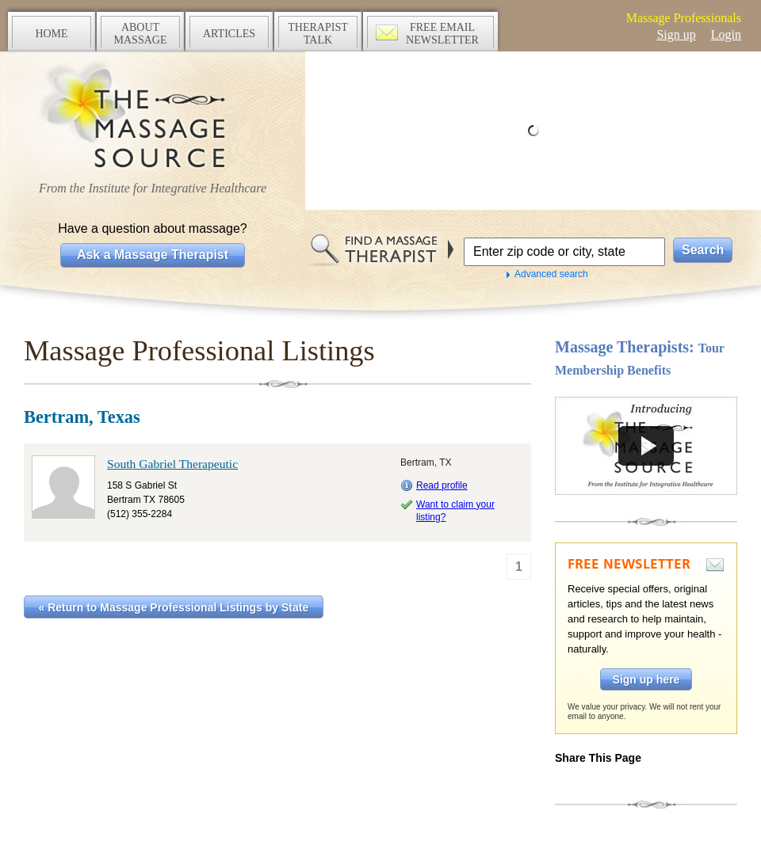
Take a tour (646, 446)
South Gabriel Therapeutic (172, 463)
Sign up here (646, 679)
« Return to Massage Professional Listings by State (174, 607)
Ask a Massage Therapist (152, 254)
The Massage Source (152, 116)
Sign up (675, 34)
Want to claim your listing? (455, 511)
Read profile (442, 485)
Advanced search (551, 274)
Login (726, 34)
